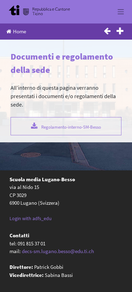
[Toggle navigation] (121, 12)
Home (16, 31)
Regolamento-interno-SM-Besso (71, 127)
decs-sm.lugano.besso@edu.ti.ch (58, 251)
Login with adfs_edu (31, 218)
